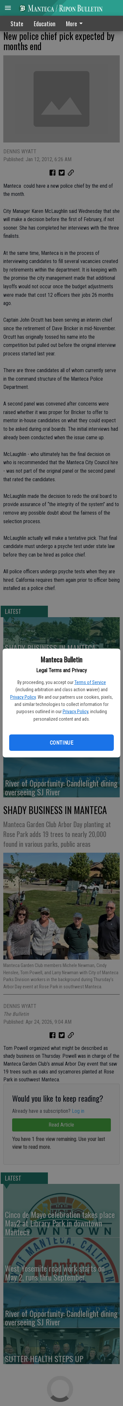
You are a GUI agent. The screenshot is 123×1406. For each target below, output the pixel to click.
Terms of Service (90, 682)
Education (44, 23)
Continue (61, 743)
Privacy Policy (23, 697)
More (75, 23)
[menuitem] (76, 23)
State (16, 23)
